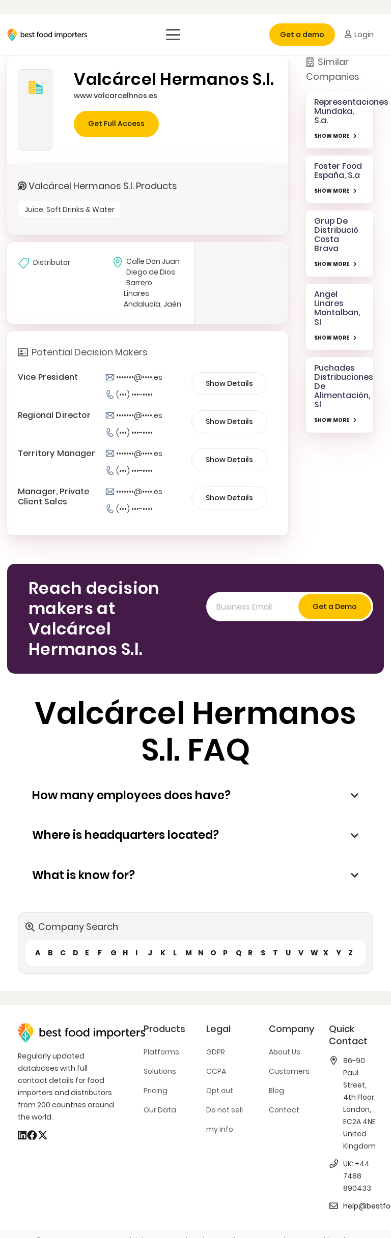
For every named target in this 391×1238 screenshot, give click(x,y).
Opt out (219, 1090)
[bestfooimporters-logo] (47, 34)
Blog (276, 1090)
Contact (284, 1110)
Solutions (160, 1071)
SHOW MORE (331, 136)
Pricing (155, 1090)
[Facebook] (32, 1135)
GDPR (215, 1052)
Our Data (160, 1110)
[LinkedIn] (22, 1135)
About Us (284, 1052)
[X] (43, 1135)
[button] (173, 34)
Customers (289, 1071)
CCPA (216, 1071)
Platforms (161, 1052)
